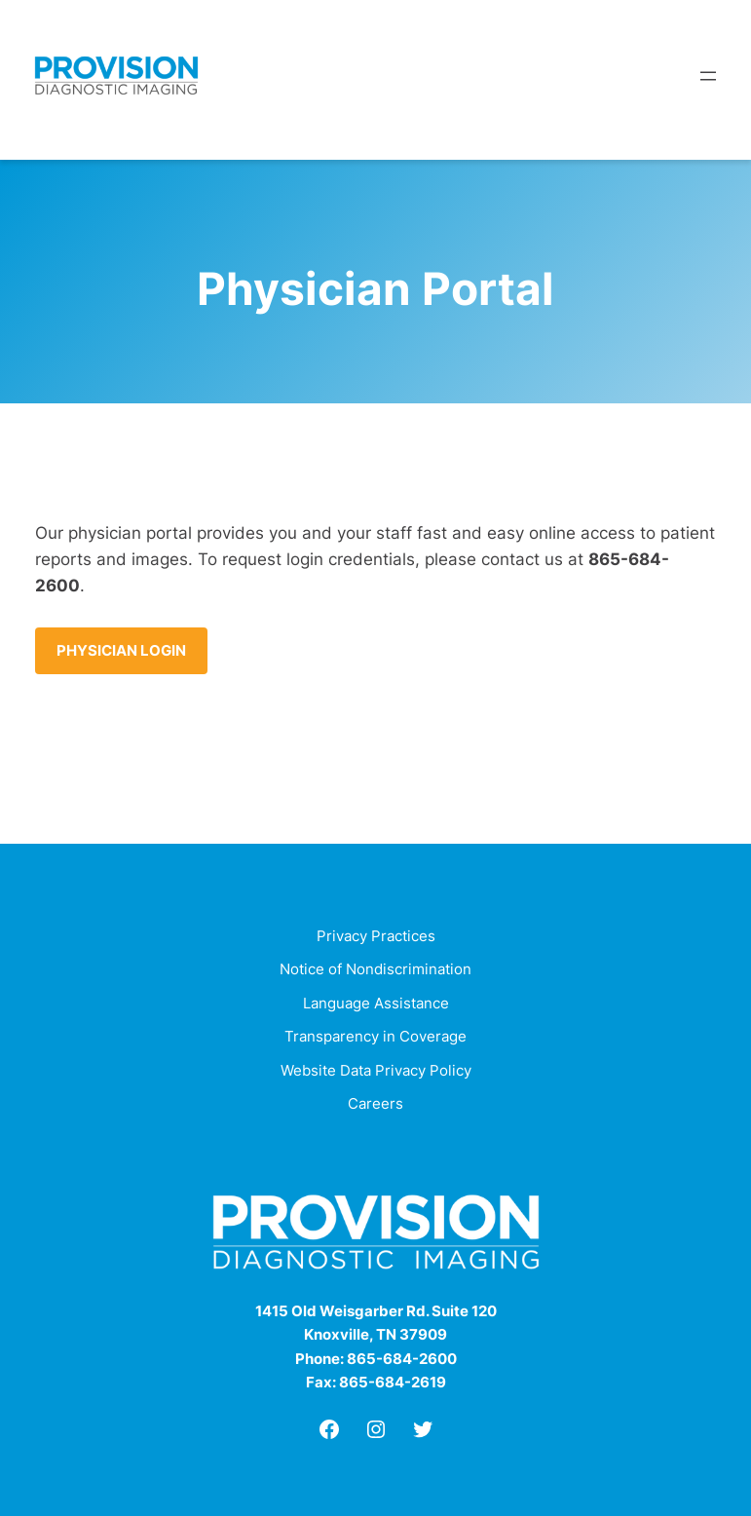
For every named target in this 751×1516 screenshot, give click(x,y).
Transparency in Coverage (375, 1036)
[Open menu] (708, 76)
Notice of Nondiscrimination (375, 969)
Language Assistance (376, 1003)
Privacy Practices (376, 936)
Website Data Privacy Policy (376, 1070)
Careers (375, 1103)
